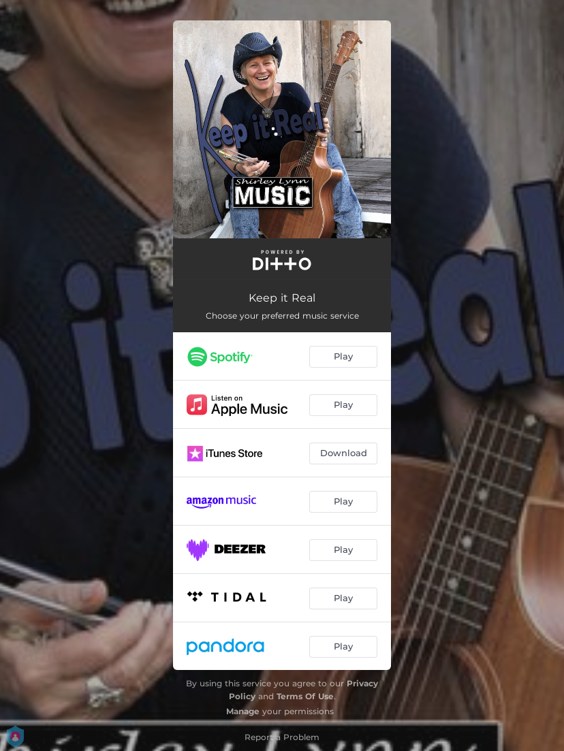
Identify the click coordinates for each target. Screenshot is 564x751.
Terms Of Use (305, 696)
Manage (243, 711)
